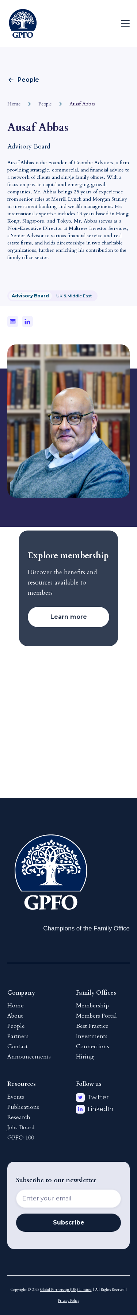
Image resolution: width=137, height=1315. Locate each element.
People (16, 1026)
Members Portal (96, 1016)
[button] (124, 23)
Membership (92, 1006)
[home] (23, 23)
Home (15, 1006)
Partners (17, 1036)
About (15, 1016)
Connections (92, 1046)
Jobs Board (20, 1127)
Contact (17, 1046)
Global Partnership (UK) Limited (66, 1289)
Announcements (29, 1057)
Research (18, 1117)
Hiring (85, 1057)
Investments (91, 1036)
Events (15, 1097)
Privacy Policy (68, 1300)
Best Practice (92, 1026)
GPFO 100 (20, 1138)
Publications (23, 1107)
